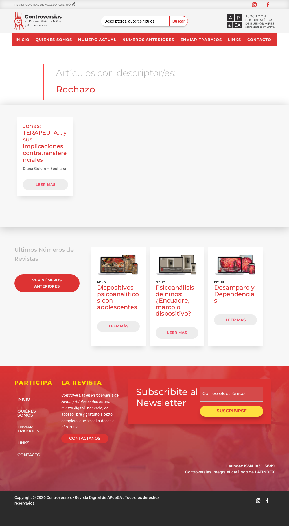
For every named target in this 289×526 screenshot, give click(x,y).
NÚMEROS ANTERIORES (148, 40)
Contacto (259, 40)
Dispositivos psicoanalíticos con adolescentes (118, 297)
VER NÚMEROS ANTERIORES (47, 283)
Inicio (22, 40)
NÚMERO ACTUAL (97, 40)
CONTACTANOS (84, 438)
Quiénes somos (54, 40)
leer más (45, 184)
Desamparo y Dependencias (234, 294)
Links (234, 40)
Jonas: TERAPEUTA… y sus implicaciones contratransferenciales (45, 142)
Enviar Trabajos (201, 40)
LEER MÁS (118, 326)
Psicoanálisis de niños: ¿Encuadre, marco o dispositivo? (175, 300)
